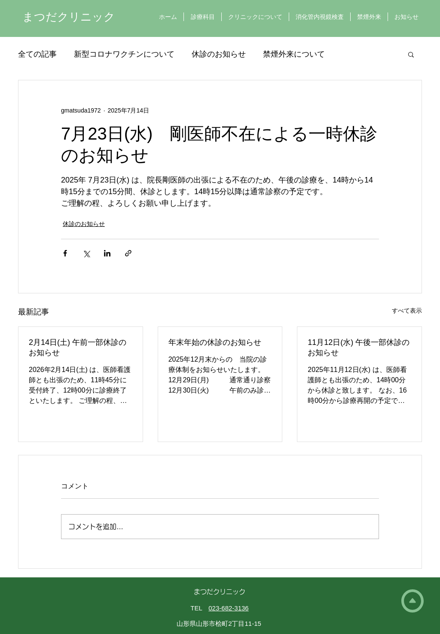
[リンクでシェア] (128, 253)
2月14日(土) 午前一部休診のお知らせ (77, 347)
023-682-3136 (228, 608)
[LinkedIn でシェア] (107, 253)
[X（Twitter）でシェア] (86, 253)
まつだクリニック (68, 16)
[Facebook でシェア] (65, 253)
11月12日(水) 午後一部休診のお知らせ (358, 347)
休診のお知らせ (219, 54)
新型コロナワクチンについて (124, 54)
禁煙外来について (294, 54)
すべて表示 (407, 310)
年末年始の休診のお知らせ (214, 342)
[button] (411, 54)
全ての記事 (37, 54)
